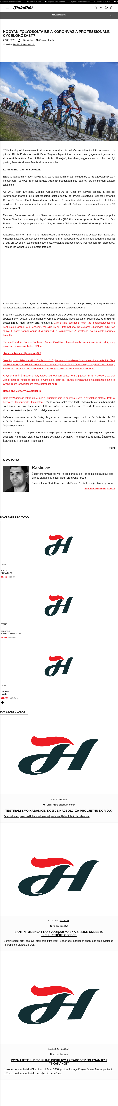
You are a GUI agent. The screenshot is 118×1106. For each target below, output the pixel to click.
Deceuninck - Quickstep (28, 402)
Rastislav (28, 40)
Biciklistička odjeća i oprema (60, 804)
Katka (64, 799)
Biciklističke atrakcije (24, 44)
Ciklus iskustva (47, 40)
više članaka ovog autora (100, 488)
